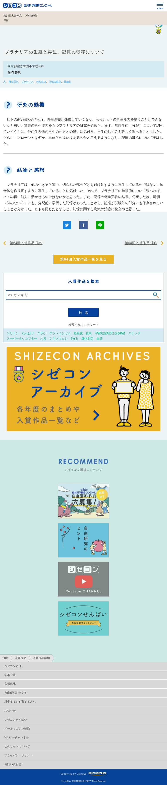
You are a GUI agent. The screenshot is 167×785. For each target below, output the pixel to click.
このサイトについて (17, 746)
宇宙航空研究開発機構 (110, 333)
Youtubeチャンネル (16, 737)
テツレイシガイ (60, 333)
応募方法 (10, 675)
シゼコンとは (12, 666)
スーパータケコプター (22, 338)
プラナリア (27, 81)
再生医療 (13, 81)
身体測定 (87, 338)
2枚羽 (74, 338)
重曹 (100, 338)
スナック (134, 333)
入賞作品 (20, 658)
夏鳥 (89, 333)
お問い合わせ (12, 764)
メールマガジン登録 (17, 728)
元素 (43, 338)
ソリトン (13, 333)
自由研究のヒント (15, 692)
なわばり (28, 333)
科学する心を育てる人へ (19, 701)
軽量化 (78, 333)
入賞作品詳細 (41, 658)
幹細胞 (67, 81)
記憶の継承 (55, 81)
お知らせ (10, 710)
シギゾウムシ (58, 338)
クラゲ (41, 333)
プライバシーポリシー (18, 755)
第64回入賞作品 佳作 (26, 243)
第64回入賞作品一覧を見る (83, 259)
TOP (5, 658)
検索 (85, 312)
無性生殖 (41, 81)
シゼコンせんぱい (15, 719)
